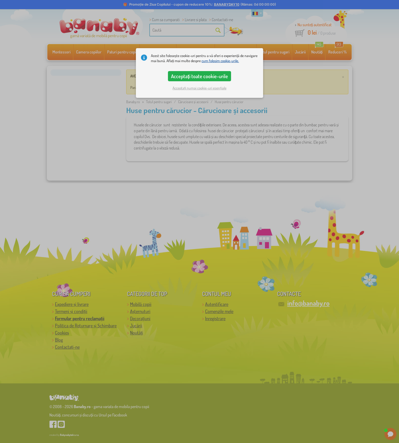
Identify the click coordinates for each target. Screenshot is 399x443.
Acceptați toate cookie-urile (199, 76)
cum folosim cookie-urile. (220, 60)
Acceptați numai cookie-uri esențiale (199, 88)
